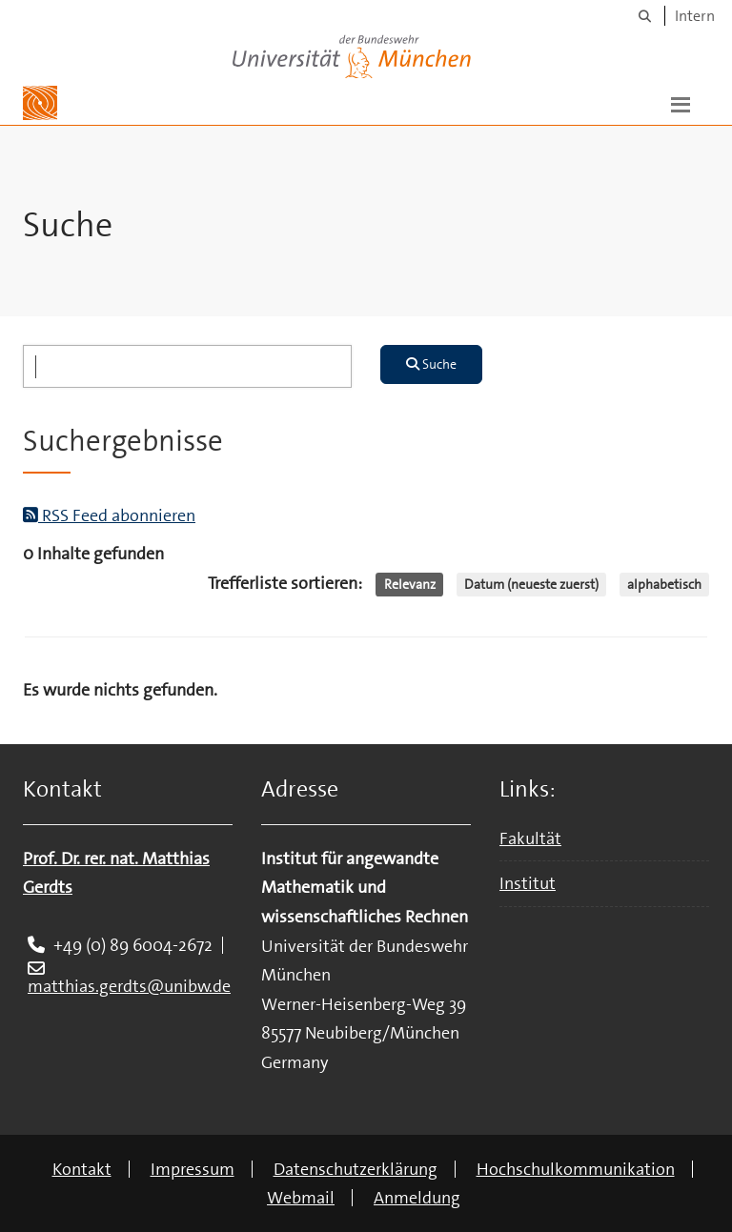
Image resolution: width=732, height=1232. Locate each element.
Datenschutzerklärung (355, 1169)
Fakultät (530, 838)
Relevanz (410, 584)
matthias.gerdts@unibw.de (129, 986)
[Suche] (645, 16)
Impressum (192, 1169)
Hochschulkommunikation (576, 1169)
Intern (695, 16)
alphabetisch (664, 584)
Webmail (301, 1197)
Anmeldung (417, 1197)
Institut (527, 883)
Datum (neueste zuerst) (531, 584)
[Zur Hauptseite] (40, 103)
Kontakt (82, 1169)
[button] (680, 103)
